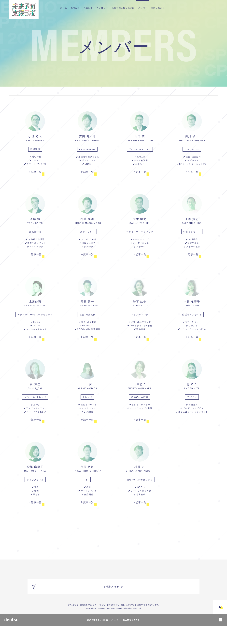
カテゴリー (102, 7)
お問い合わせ (158, 7)
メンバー (142, 7)
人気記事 (88, 7)
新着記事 (75, 7)
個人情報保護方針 (131, 619)
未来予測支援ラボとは (123, 7)
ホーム (63, 7)
